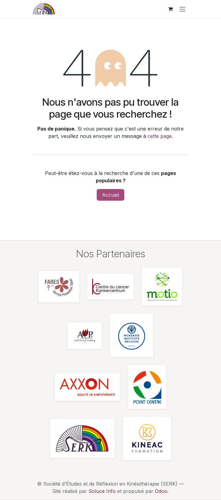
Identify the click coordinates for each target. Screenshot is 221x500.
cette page (160, 136)
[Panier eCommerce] (170, 9)
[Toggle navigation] (182, 8)
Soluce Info (102, 491)
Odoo (161, 491)
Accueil (110, 195)
